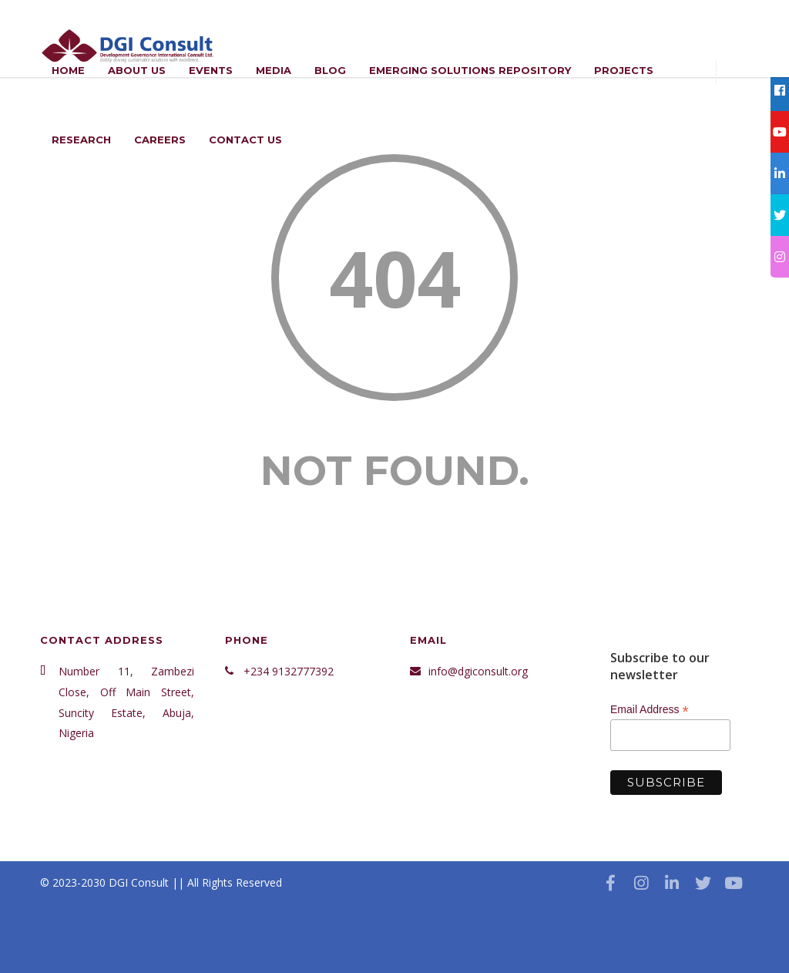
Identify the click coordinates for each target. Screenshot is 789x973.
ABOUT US (137, 70)
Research (81, 139)
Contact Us (245, 139)
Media (273, 70)
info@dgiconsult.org (478, 671)
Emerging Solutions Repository (470, 70)
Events (211, 70)
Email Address (649, 709)
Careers (160, 139)
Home (68, 70)
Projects (623, 70)
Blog (330, 70)
